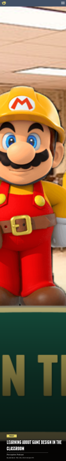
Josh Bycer (12, 458)
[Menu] (63, 3)
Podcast (11, 436)
